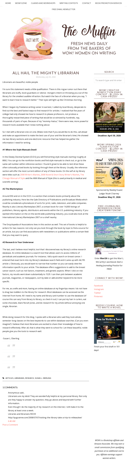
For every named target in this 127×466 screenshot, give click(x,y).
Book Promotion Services (108, 3)
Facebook (98, 285)
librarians (19, 378)
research (29, 378)
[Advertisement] (109, 395)
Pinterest (98, 296)
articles (9, 378)
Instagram (99, 289)
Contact (86, 3)
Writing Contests (69, 3)
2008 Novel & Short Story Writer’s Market (60, 174)
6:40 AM (11, 421)
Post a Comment (10, 424)
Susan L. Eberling (43, 378)
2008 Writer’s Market (30, 174)
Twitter (97, 292)
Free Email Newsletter (63, 9)
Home (8, 3)
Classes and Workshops (43, 3)
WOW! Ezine (21, 3)
